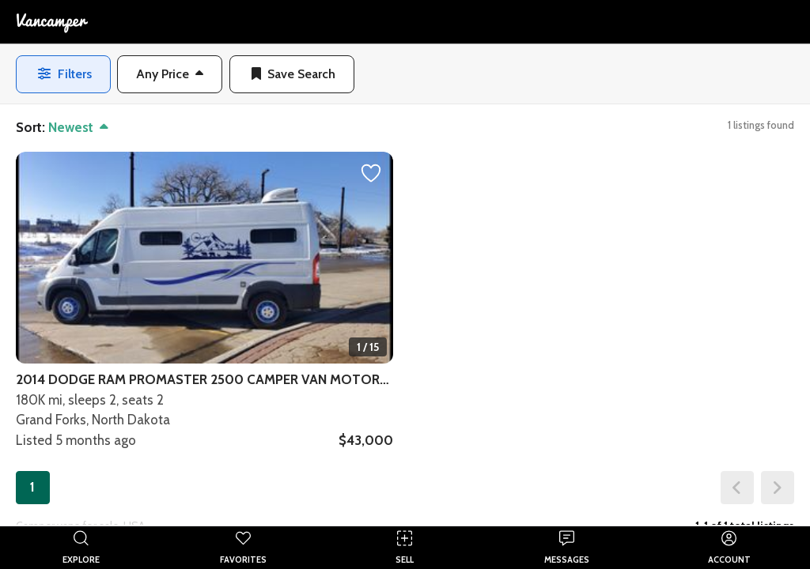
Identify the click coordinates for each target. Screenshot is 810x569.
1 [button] (32, 487)
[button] (169, 74)
